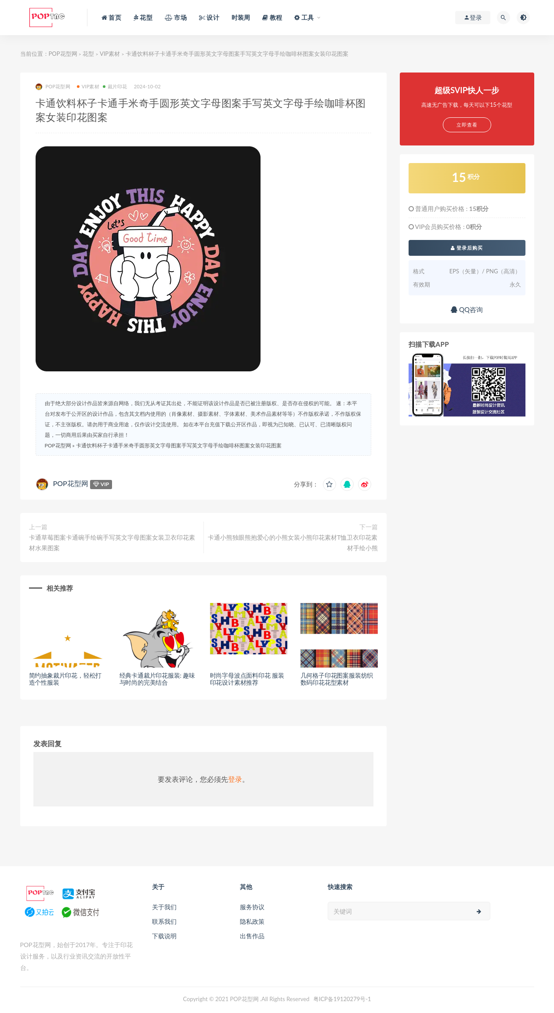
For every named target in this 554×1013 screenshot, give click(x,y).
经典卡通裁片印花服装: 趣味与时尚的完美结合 (157, 679)
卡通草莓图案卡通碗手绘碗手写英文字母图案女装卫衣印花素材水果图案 (112, 543)
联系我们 (164, 921)
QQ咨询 (467, 309)
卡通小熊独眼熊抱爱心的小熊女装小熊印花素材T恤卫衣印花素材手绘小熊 (292, 543)
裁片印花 (115, 86)
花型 (88, 53)
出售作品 (252, 936)
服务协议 (252, 907)
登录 (235, 779)
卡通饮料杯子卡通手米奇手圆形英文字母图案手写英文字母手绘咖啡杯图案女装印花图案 (179, 445)
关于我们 (164, 907)
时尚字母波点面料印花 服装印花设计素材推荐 (247, 679)
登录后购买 (467, 248)
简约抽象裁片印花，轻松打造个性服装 (65, 679)
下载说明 (164, 936)
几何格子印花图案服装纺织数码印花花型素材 (337, 679)
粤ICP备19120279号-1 (342, 998)
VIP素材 (110, 53)
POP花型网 (63, 53)
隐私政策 (252, 921)
